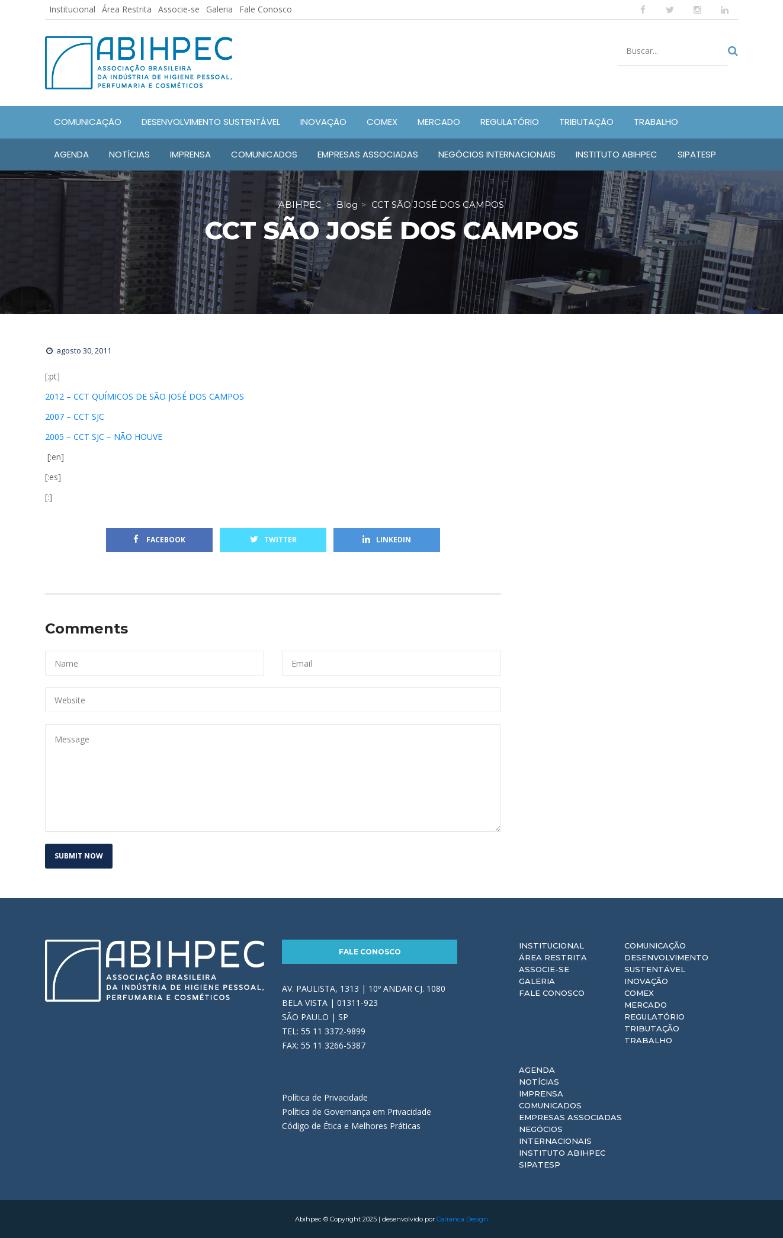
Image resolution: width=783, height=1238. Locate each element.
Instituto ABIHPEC (562, 1152)
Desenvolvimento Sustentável (666, 963)
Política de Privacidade (325, 1097)
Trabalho (648, 1040)
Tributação (651, 1028)
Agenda (537, 1070)
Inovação (646, 981)
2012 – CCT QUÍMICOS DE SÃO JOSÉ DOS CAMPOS (144, 396)
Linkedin (386, 540)
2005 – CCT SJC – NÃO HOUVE (103, 436)
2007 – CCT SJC (74, 416)
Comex (639, 993)
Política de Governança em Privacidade (356, 1111)
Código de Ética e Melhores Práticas (351, 1125)
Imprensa (541, 1093)
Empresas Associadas (570, 1117)
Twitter (273, 540)
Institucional (72, 9)
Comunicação (655, 945)
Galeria (219, 9)
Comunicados (550, 1105)
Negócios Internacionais (555, 1135)
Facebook (159, 540)
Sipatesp (539, 1164)
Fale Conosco (265, 9)
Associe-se (179, 9)
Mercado (645, 1004)
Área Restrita (127, 9)
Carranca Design (462, 1219)
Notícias (539, 1081)
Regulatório (654, 1016)
